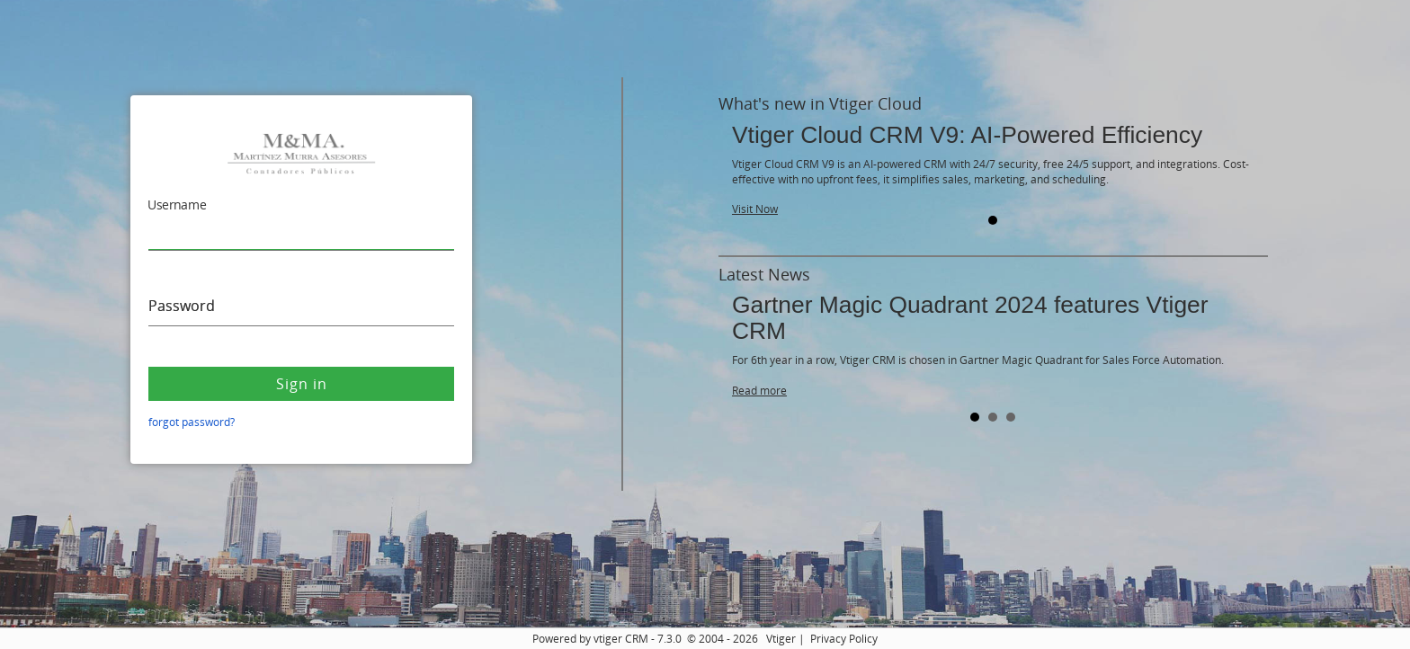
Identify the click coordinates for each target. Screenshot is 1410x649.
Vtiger (781, 638)
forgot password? (191, 422)
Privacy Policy (844, 638)
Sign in (301, 384)
